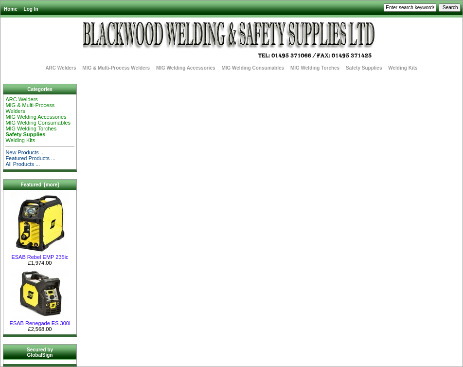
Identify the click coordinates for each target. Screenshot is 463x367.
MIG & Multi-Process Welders (116, 68)
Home (11, 9)
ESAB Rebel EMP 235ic (40, 254)
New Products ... (25, 152)
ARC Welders (60, 68)
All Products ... (22, 164)
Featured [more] (40, 184)
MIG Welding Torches (314, 68)
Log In (31, 9)
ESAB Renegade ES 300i (40, 320)
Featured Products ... (30, 158)
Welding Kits (402, 68)
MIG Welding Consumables (252, 68)
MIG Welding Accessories (185, 68)
